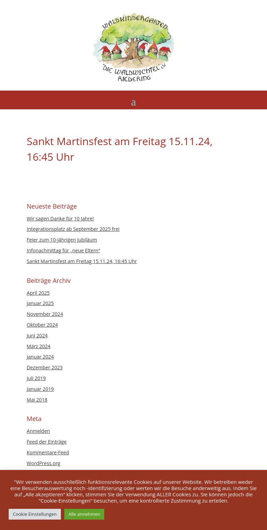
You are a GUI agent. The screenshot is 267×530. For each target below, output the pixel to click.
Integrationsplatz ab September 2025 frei (73, 229)
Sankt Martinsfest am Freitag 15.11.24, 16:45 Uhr (82, 261)
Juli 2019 (36, 378)
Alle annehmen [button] (84, 514)
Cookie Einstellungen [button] (35, 514)
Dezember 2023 (45, 367)
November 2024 (45, 314)
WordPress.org (43, 463)
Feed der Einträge (47, 441)
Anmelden (38, 431)
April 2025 (38, 292)
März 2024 (38, 346)
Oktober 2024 (42, 324)
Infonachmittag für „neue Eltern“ (63, 250)
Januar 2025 (40, 303)
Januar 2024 (40, 356)
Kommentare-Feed (48, 452)
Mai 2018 (37, 399)
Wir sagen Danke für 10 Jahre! (60, 218)
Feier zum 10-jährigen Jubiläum (62, 239)
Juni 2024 (37, 335)
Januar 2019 (40, 389)
